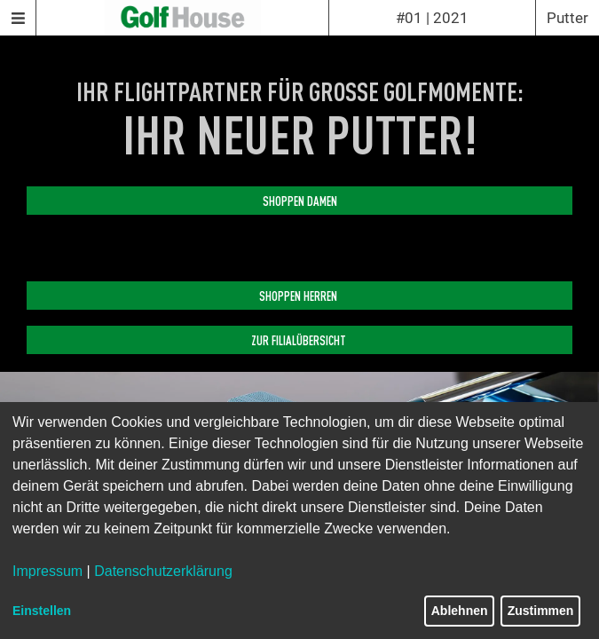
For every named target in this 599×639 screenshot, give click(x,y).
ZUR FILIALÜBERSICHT (300, 339)
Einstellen (41, 611)
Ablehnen (459, 611)
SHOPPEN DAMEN (300, 200)
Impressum (47, 571)
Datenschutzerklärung (163, 571)
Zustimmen (541, 611)
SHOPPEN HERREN (299, 295)
